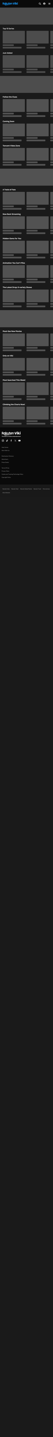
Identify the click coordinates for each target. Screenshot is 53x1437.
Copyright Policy (6, 477)
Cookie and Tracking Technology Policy (12, 474)
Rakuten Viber (15, 489)
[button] (49, 4)
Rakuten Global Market (26, 489)
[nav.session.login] (44, 4)
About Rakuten (6, 492)
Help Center (5, 447)
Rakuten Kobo (6, 489)
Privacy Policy (5, 471)
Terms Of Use (5, 468)
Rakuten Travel (37, 489)
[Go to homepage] (10, 3)
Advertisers (5, 459)
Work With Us (5, 450)
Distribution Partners (8, 456)
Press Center (5, 462)
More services (46, 489)
